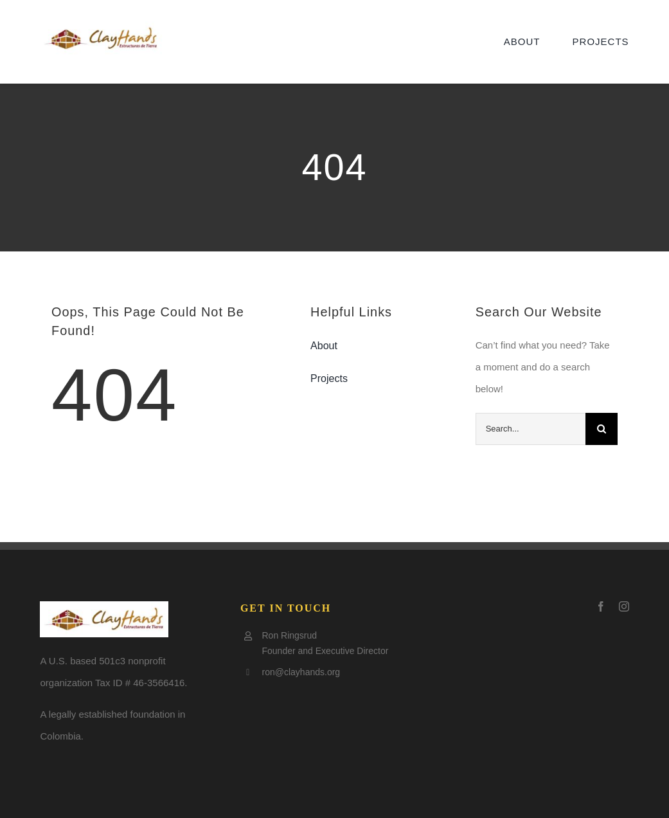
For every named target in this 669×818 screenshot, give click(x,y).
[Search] (601, 429)
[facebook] (601, 606)
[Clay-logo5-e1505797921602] (101, 26)
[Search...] (530, 429)
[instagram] (624, 606)
